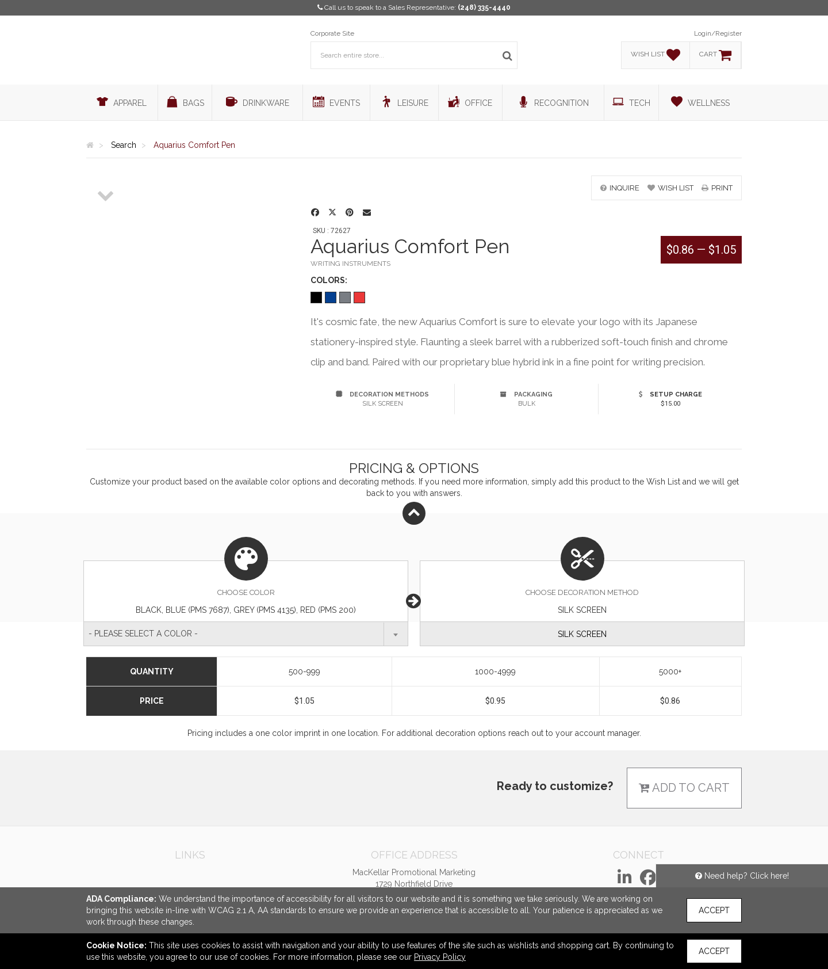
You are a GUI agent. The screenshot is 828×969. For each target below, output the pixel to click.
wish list (670, 188)
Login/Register (718, 33)
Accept (714, 910)
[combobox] (246, 634)
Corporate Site (332, 33)
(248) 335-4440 (484, 7)
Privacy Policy (440, 957)
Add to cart (684, 788)
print (717, 188)
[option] (105, 176)
